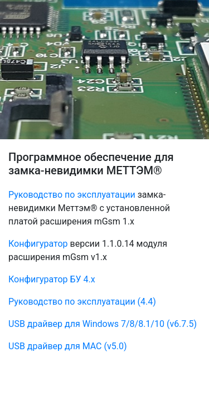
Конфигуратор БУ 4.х (51, 279)
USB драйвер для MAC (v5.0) (67, 346)
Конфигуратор (38, 243)
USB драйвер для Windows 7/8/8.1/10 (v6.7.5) (102, 324)
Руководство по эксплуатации (71, 194)
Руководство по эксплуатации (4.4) (82, 301)
